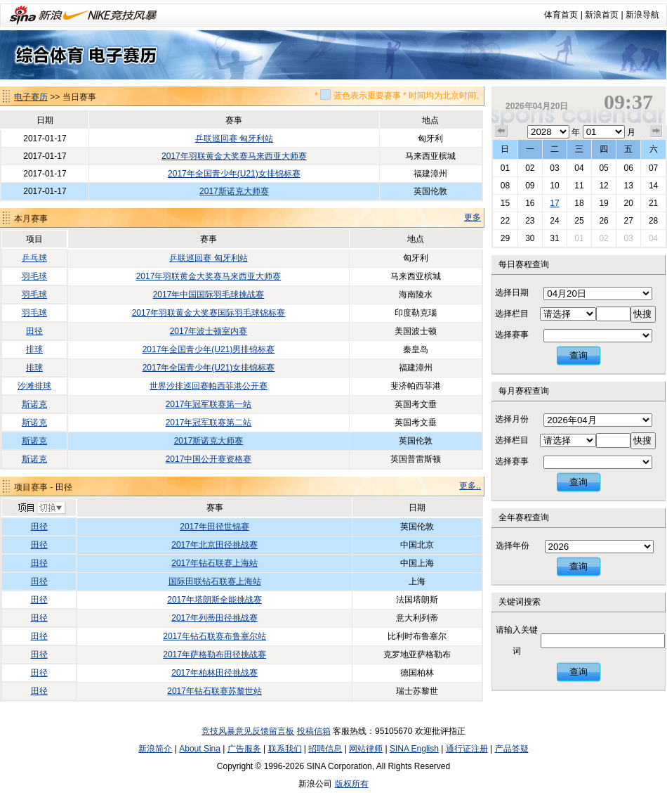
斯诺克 (34, 404)
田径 (34, 331)
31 (554, 238)
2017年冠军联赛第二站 (209, 422)
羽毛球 (34, 276)
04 (578, 168)
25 (578, 221)
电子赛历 (31, 97)
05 (603, 168)
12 (603, 186)
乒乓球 (34, 258)
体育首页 (561, 15)
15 (505, 203)
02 (529, 168)
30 (529, 238)
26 (603, 221)
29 (505, 238)
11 (578, 186)
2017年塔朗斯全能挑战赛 (214, 600)
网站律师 (366, 749)
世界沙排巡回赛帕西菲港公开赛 (209, 386)
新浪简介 (155, 749)
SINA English (414, 749)
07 (653, 168)
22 (505, 221)
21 (653, 203)
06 (628, 168)
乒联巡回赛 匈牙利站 (234, 138)
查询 (578, 355)
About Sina (199, 749)
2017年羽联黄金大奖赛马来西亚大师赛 (234, 156)
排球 (34, 349)
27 (628, 221)
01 (505, 168)
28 (653, 221)
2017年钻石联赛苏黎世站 (214, 691)
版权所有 (352, 784)
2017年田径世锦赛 (214, 526)
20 (628, 203)
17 (554, 203)
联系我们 (285, 749)
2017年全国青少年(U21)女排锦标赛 (234, 174)
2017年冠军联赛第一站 (209, 404)
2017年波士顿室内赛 (209, 331)
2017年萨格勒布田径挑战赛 (214, 654)
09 (529, 186)
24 (554, 221)
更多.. (470, 486)
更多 (472, 217)
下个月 (656, 131)
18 (578, 203)
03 (554, 168)
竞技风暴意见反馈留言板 (248, 731)
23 (529, 221)
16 (529, 203)
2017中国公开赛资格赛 (209, 459)
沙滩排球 (34, 386)
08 (505, 186)
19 (603, 203)
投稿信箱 (314, 731)
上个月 (501, 131)
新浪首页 (602, 15)
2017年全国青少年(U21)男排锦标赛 (209, 349)
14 (653, 186)
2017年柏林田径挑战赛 (214, 673)
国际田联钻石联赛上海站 (215, 581)
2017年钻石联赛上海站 (214, 563)
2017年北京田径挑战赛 (214, 545)
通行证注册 (467, 749)
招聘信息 (325, 749)
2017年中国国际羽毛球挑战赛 (209, 294)
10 (554, 186)
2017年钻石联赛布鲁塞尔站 (214, 636)
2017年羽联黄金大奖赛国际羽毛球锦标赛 (209, 313)
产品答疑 (512, 749)
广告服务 (244, 749)
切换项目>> (41, 508)
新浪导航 (642, 15)
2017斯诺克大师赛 (234, 191)
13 (628, 186)
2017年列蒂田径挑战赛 (214, 618)
